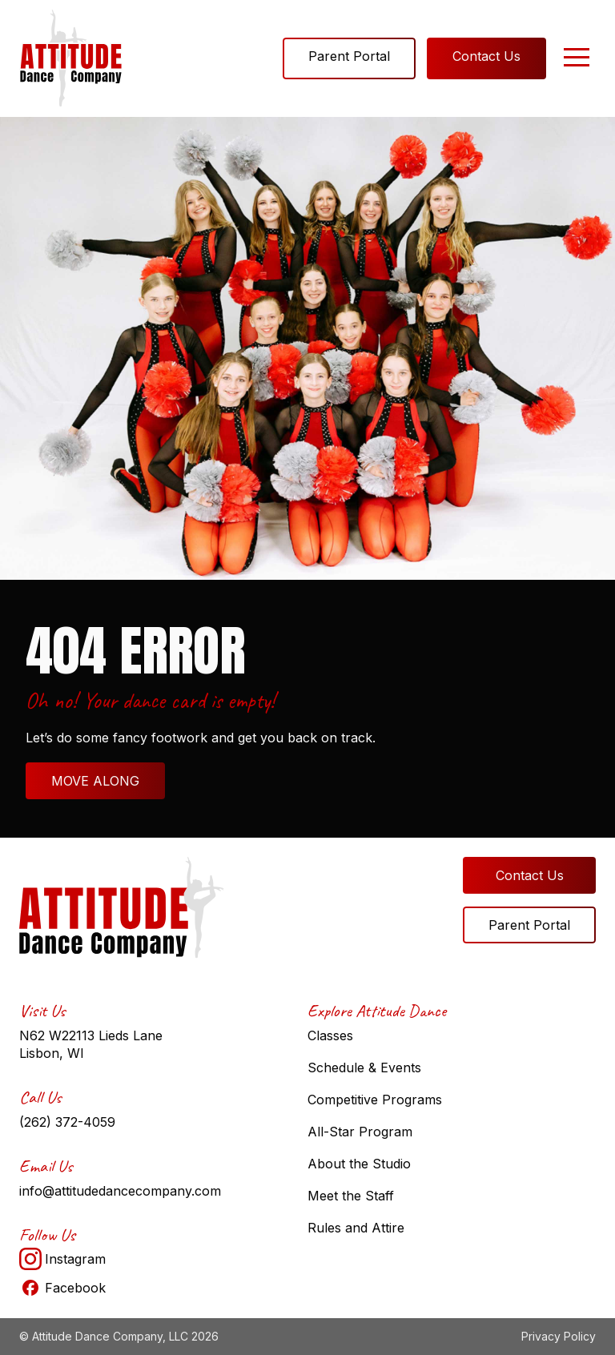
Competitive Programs (375, 1100)
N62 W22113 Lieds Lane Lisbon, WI (91, 1044)
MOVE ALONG (95, 781)
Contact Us (486, 56)
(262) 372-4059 (67, 1122)
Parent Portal (349, 56)
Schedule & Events (364, 1067)
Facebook (62, 1288)
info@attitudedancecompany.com (120, 1191)
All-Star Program (360, 1132)
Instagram (62, 1259)
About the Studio (359, 1164)
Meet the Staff (351, 1196)
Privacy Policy (558, 1336)
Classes (330, 1035)
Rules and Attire (356, 1228)
